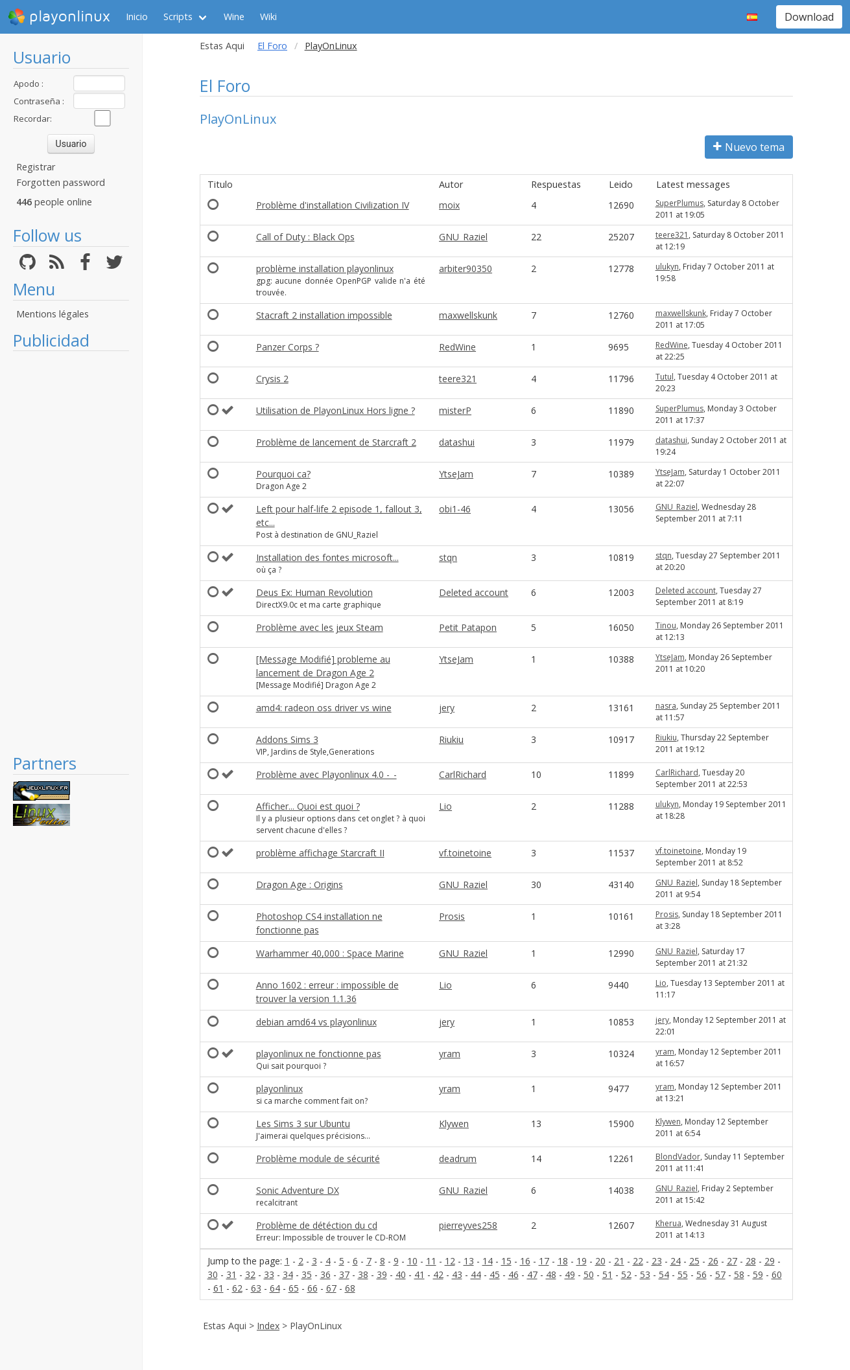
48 (551, 1274)
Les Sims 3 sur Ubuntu (303, 1123)
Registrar (35, 167)
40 (400, 1274)
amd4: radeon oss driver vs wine (324, 708)
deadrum (458, 1158)
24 (675, 1261)
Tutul (664, 376)
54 (664, 1274)
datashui (457, 442)
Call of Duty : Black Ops (305, 237)
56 (701, 1274)
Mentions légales (52, 314)
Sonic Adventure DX (297, 1190)
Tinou (665, 625)
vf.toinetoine (465, 853)
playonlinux (59, 17)
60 (777, 1274)
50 (589, 1274)
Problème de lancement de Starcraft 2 (336, 442)
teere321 (672, 234)
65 (294, 1288)
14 (487, 1261)
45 (495, 1274)
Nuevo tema (749, 147)
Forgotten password (60, 182)
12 (450, 1261)
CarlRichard (462, 774)
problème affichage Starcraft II (320, 853)
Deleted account (473, 592)
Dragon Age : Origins (299, 884)
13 (469, 1261)
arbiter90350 (465, 268)
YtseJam (456, 474)
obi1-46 (455, 509)
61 (218, 1288)
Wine (234, 16)
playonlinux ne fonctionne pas (318, 1053)
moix (449, 205)
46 (513, 1274)
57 (720, 1274)
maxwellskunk (468, 315)
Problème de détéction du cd (316, 1225)
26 (713, 1261)
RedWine (457, 347)
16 (525, 1261)
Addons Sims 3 (287, 739)
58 (739, 1274)
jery (447, 708)
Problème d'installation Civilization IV (332, 205)
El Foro (272, 46)
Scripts (178, 16)
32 (250, 1274)
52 (626, 1274)
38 (363, 1274)
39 (382, 1274)
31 (231, 1274)
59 (758, 1274)
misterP (455, 410)
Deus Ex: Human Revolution (314, 592)
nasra (665, 705)
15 (506, 1261)
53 (645, 1274)
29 (769, 1261)
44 (476, 1274)
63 (256, 1288)
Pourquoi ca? (283, 474)
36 (325, 1274)
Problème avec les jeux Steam (319, 627)
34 (288, 1274)
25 (694, 1261)
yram (449, 1053)
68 (350, 1288)
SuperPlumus (679, 203)
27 (732, 1261)
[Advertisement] (71, 552)
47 (532, 1274)
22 (638, 1261)
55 (683, 1274)
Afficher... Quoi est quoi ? (308, 806)
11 (431, 1261)
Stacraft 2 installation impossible (324, 315)
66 (312, 1288)
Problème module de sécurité (318, 1158)
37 (344, 1274)
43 (457, 1274)
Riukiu (451, 739)
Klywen (454, 1123)
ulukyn (667, 266)
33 (269, 1274)
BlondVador (677, 1156)
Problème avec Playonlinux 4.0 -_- (326, 774)
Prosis (452, 916)
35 (306, 1274)
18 (563, 1261)
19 (581, 1261)
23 (657, 1261)
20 (600, 1261)
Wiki (268, 16)
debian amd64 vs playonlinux (316, 1022)
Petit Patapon (468, 627)
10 (412, 1261)
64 (275, 1288)
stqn (448, 557)
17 (544, 1261)
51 (607, 1274)
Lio (445, 806)
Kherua (668, 1223)
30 (212, 1274)
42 (438, 1274)
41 (419, 1274)
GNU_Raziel (463, 237)
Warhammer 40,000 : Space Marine (330, 953)
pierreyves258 (468, 1225)
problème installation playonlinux (325, 268)
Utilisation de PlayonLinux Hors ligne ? (335, 410)
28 (751, 1261)
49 (570, 1274)
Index (268, 1325)
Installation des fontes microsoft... (327, 557)
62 (237, 1288)
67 (331, 1288)
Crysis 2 (272, 378)
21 (619, 1261)
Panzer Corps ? (287, 347)
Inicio (137, 16)
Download (809, 17)
